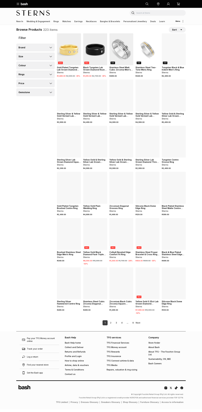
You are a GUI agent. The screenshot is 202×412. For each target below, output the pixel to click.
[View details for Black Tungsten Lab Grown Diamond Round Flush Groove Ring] (95, 52)
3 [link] (111, 325)
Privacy (74, 404)
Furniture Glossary (149, 404)
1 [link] (100, 325)
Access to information (172, 404)
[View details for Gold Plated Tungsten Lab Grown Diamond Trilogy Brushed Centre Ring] (69, 52)
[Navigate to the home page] (24, 4)
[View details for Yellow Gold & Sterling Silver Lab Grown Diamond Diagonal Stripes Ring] (121, 144)
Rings (56, 21)
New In (19, 21)
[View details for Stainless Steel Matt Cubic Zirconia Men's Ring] (121, 52)
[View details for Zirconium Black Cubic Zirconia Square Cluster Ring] (121, 286)
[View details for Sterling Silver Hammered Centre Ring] (69, 286)
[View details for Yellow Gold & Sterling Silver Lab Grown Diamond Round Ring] (95, 144)
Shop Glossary (130, 404)
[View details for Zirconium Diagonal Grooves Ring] (121, 190)
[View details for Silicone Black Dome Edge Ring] (147, 190)
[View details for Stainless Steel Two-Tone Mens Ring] (147, 52)
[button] (158, 4)
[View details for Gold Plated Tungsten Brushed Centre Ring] (69, 190)
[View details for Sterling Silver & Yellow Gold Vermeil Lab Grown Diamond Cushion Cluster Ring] (69, 98)
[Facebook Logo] (181, 391)
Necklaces (91, 21)
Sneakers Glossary (110, 404)
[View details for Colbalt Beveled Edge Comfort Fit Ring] (121, 237)
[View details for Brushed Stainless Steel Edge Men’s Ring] (69, 237)
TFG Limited (62, 404)
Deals (153, 21)
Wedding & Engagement (38, 21)
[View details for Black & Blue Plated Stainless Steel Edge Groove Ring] (174, 237)
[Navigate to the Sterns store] (33, 13)
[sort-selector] (177, 31)
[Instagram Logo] (165, 391)
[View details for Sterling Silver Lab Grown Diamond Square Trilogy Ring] (69, 144)
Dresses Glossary (89, 404)
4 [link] (117, 325)
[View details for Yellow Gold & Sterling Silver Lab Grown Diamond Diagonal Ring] (174, 98)
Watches (66, 21)
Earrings (78, 21)
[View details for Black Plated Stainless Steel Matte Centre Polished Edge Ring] (174, 190)
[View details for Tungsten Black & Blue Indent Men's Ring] (174, 52)
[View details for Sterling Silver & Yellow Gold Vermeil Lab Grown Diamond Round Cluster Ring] (121, 98)
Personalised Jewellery (135, 21)
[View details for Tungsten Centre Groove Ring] (174, 144)
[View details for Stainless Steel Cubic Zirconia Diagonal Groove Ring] (95, 286)
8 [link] (128, 325)
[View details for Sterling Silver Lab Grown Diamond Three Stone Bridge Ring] (147, 144)
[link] (138, 325)
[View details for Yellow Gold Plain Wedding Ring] (95, 190)
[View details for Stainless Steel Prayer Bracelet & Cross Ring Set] (147, 237)
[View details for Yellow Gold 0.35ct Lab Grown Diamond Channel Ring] (147, 286)
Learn (162, 21)
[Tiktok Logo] (176, 391)
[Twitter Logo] (171, 391)
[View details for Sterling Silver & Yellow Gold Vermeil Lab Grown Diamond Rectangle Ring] (147, 98)
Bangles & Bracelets (110, 21)
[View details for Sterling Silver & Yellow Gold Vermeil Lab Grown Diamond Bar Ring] (95, 98)
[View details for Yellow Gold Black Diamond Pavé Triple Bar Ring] (95, 237)
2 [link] (106, 325)
